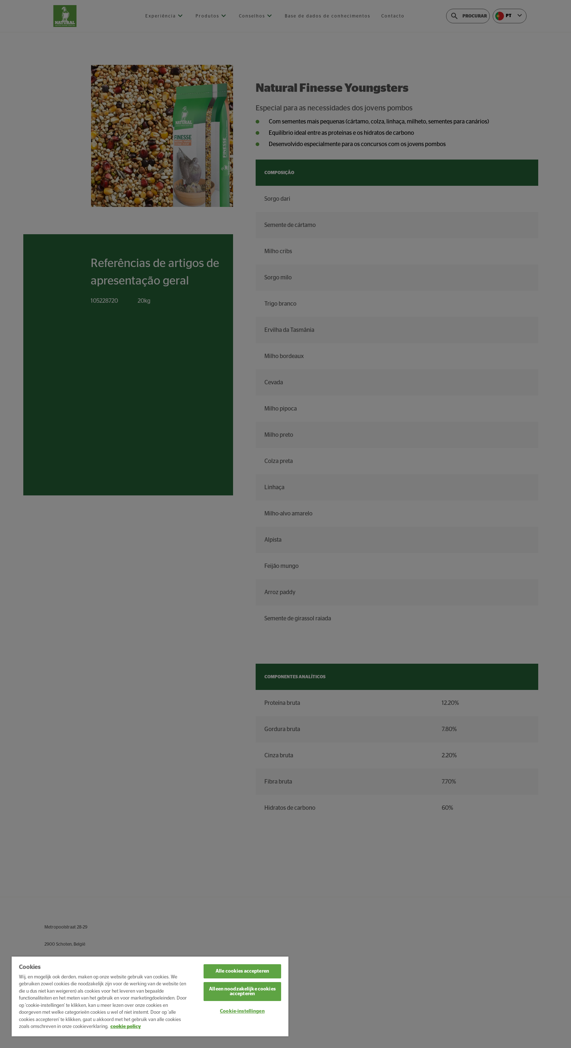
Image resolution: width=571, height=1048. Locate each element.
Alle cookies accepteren (242, 971)
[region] (150, 996)
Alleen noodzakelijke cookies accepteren (242, 991)
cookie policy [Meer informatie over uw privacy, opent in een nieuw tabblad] (125, 1026)
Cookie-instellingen (242, 1011)
